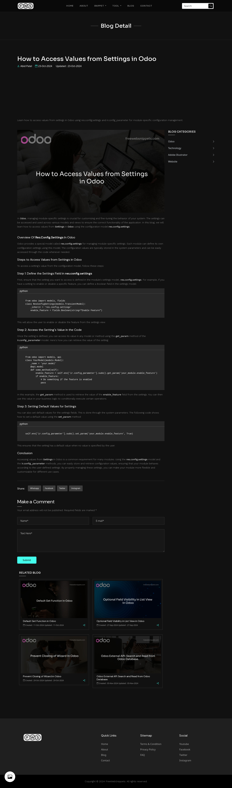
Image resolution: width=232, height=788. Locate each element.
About (84, 5)
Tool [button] (116, 5)
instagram (75, 488)
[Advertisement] (116, 93)
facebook (49, 488)
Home (69, 5)
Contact (146, 5)
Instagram (185, 760)
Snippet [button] (99, 5)
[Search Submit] (210, 6)
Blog (130, 5)
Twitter (183, 755)
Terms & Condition (150, 744)
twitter (62, 488)
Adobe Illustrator (191, 155)
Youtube (184, 744)
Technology (191, 148)
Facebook (184, 749)
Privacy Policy (148, 749)
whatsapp (34, 488)
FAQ (142, 755)
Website (191, 161)
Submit (27, 560)
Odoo (191, 141)
